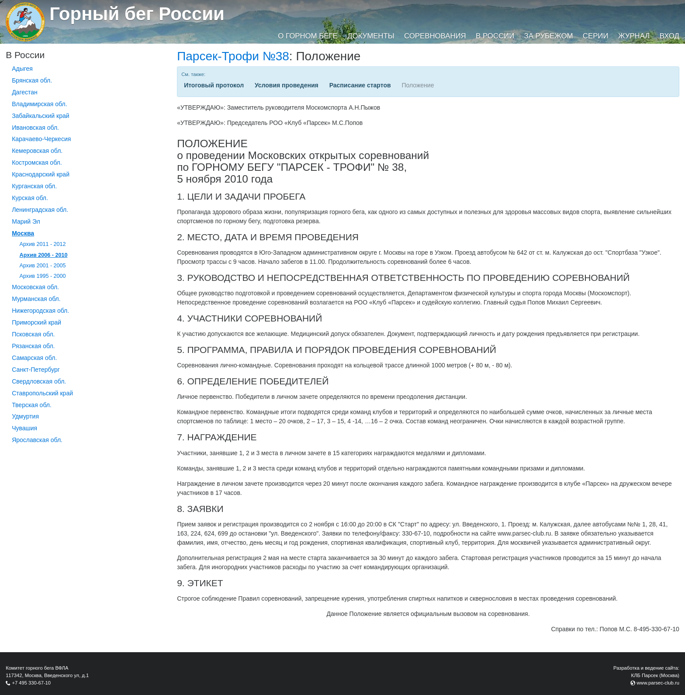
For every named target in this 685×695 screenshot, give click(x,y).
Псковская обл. (33, 334)
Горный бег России (137, 13)
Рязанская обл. (33, 345)
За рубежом (548, 36)
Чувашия (24, 428)
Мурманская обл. (36, 298)
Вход (669, 36)
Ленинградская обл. (40, 209)
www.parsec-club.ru (658, 682)
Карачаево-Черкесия (41, 138)
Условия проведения (286, 85)
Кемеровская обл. (37, 150)
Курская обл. (30, 197)
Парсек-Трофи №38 (233, 56)
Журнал (634, 36)
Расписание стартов (360, 85)
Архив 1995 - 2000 (43, 276)
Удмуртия (25, 416)
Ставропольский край (42, 393)
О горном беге (307, 36)
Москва (23, 233)
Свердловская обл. (39, 381)
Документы (370, 36)
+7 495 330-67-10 (31, 682)
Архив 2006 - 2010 (44, 255)
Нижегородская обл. (40, 310)
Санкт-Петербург (36, 369)
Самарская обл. (34, 357)
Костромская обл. (37, 162)
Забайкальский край (40, 115)
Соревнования (435, 36)
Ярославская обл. (37, 439)
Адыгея (22, 68)
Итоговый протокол (214, 85)
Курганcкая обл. (34, 186)
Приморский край (36, 322)
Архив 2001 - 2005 (43, 266)
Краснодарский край (40, 174)
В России (495, 36)
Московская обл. (35, 287)
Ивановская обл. (35, 127)
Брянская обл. (32, 80)
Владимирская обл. (39, 103)
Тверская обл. (32, 404)
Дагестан (25, 92)
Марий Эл (26, 221)
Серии (596, 36)
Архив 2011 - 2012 (43, 244)
